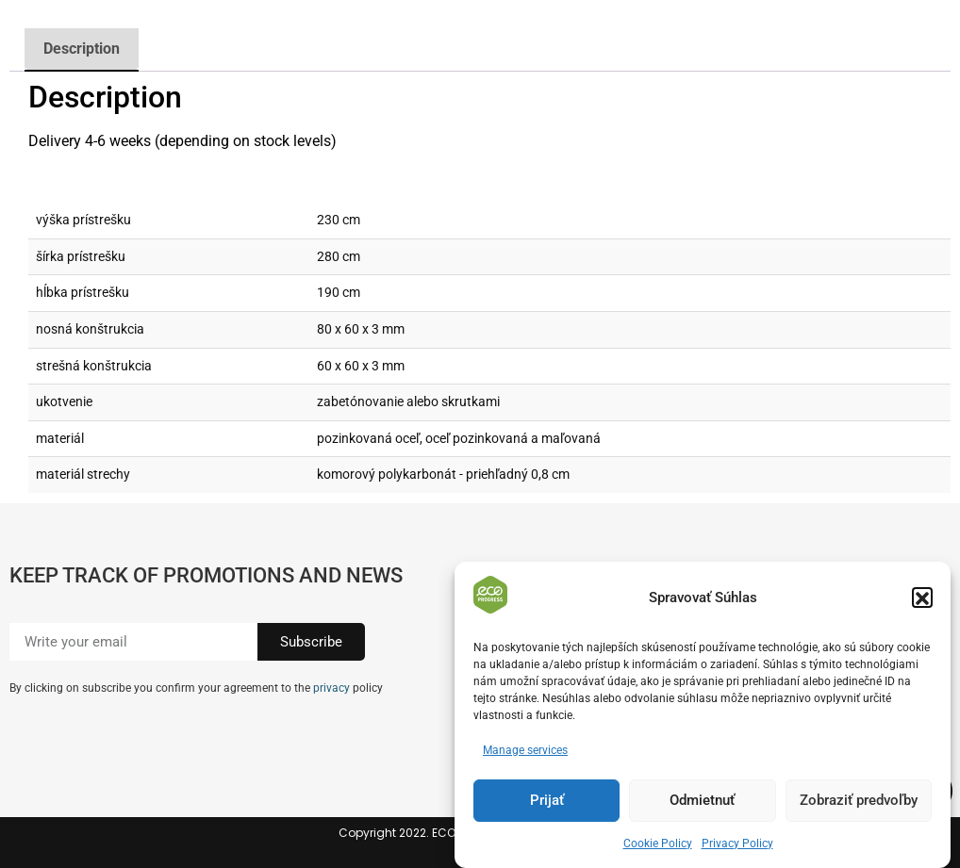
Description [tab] (81, 48)
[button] (922, 604)
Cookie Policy (657, 849)
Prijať (547, 806)
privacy (331, 688)
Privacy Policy (737, 849)
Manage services (525, 755)
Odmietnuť (702, 806)
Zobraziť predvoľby (859, 806)
